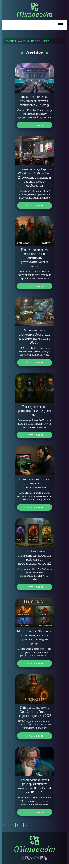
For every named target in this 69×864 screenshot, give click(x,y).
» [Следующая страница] (26, 825)
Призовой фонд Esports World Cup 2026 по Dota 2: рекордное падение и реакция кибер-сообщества (34, 177)
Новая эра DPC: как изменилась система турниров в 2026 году (34, 101)
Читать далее (34, 125)
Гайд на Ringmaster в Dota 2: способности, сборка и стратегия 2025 (34, 712)
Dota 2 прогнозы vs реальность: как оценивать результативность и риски (34, 258)
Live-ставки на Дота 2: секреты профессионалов (34, 483)
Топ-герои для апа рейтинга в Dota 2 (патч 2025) (34, 411)
